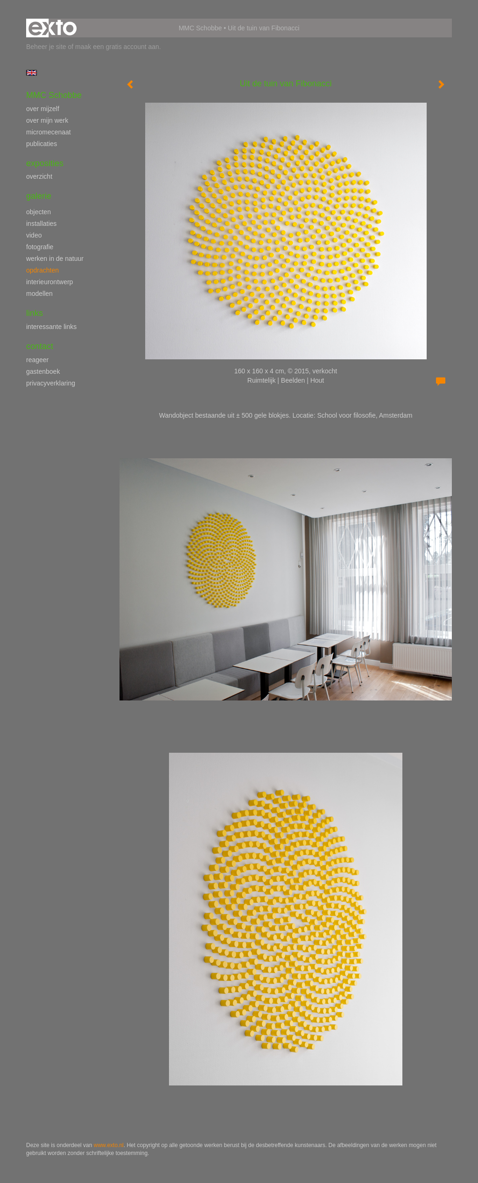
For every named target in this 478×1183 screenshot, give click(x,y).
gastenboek (43, 371)
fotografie (39, 247)
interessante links (51, 326)
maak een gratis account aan (117, 46)
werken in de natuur (55, 258)
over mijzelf (42, 108)
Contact (39, 346)
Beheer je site (46, 46)
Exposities (44, 163)
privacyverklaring (50, 383)
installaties (41, 223)
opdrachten (42, 270)
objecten (38, 212)
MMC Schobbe (200, 28)
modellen (39, 293)
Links (34, 313)
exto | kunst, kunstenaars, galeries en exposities (52, 28)
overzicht (39, 176)
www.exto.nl (109, 1145)
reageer (37, 360)
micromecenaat (48, 132)
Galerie (38, 196)
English (31, 73)
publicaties (41, 143)
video (34, 235)
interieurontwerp (49, 282)
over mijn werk (47, 120)
